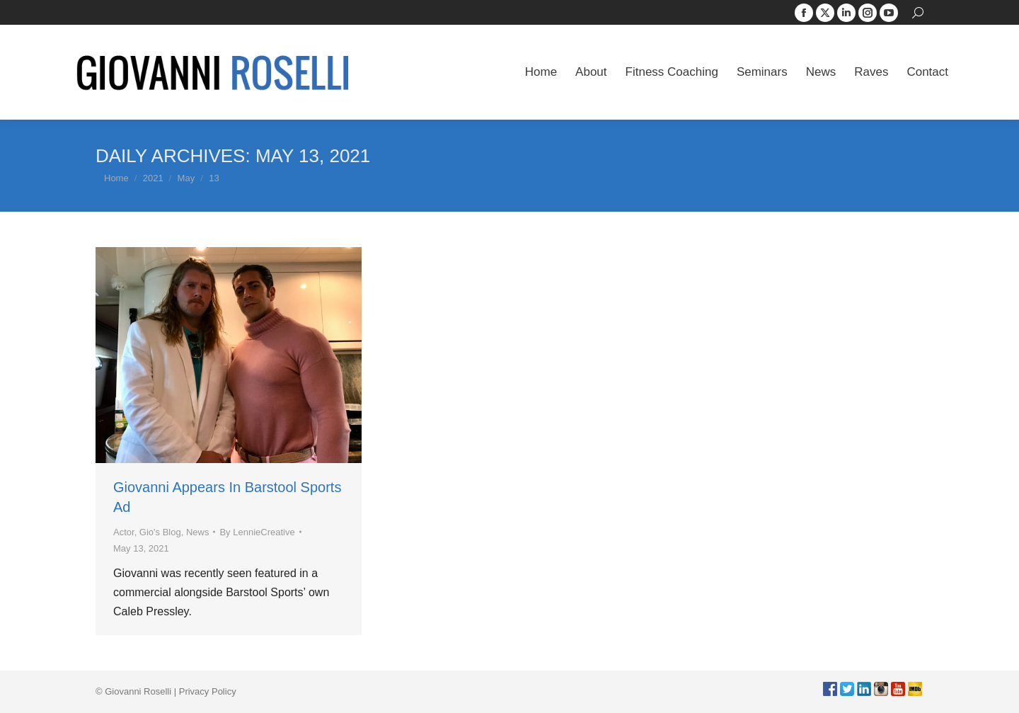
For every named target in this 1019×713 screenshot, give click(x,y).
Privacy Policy (207, 691)
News (197, 532)
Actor (123, 532)
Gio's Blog (160, 532)
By (256, 532)
